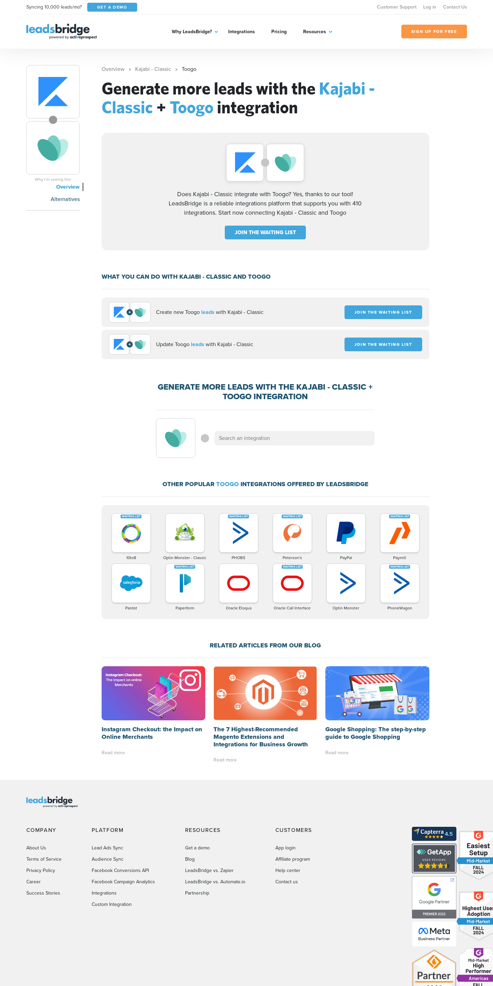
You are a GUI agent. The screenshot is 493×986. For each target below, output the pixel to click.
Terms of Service (44, 859)
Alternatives (65, 199)
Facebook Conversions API (120, 870)
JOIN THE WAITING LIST (265, 232)
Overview (68, 187)
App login (285, 847)
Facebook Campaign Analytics (123, 881)
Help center (287, 870)
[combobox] (295, 438)
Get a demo (197, 847)
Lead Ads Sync (107, 847)
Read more (113, 752)
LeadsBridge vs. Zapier (209, 870)
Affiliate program (292, 859)
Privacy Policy (40, 870)
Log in (429, 7)
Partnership (197, 893)
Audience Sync (108, 859)
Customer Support (396, 7)
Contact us (286, 881)
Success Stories (43, 893)
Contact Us (455, 7)
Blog (190, 859)
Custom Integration (112, 904)
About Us (36, 847)
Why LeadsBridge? (192, 31)
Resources (314, 31)
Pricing (279, 31)
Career (33, 881)
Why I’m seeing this (53, 179)
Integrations (241, 31)
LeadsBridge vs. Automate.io (215, 881)
